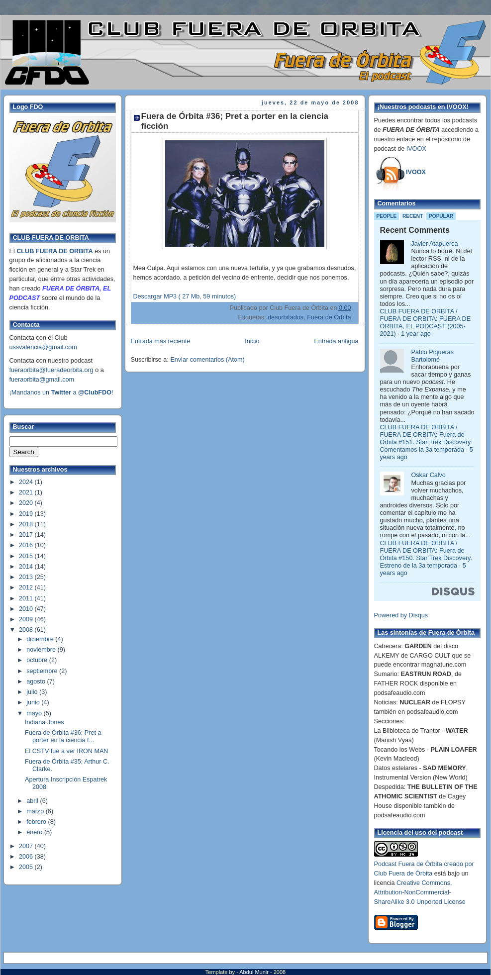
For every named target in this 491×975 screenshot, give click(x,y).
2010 (27, 608)
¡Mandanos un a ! (61, 392)
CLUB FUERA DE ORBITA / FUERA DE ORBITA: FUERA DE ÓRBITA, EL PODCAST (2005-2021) (425, 322)
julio (32, 691)
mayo (34, 713)
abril (33, 800)
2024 (27, 482)
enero (35, 832)
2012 (27, 587)
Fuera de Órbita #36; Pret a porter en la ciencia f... (63, 736)
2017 (27, 534)
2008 (27, 629)
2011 (27, 598)
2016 (27, 545)
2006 (27, 856)
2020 (27, 502)
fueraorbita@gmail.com (42, 379)
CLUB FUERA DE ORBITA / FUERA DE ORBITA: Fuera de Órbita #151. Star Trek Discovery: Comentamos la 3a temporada (426, 438)
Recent (412, 216)
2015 (27, 556)
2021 (27, 492)
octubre (37, 660)
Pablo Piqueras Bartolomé (432, 356)
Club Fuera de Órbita (403, 873)
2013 (27, 577)
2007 (27, 846)
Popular (441, 216)
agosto (36, 681)
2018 (27, 524)
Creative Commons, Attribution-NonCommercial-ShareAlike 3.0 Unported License (420, 892)
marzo (36, 811)
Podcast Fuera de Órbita (408, 864)
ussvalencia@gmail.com (43, 347)
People (387, 216)
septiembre (42, 671)
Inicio (252, 341)
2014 (27, 566)
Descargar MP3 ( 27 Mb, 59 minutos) (184, 296)
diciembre (40, 639)
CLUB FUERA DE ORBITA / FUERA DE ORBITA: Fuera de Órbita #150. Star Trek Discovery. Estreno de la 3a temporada (426, 554)
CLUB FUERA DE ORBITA (54, 251)
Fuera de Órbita (329, 317)
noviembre (41, 649)
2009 (27, 619)
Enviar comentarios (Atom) (207, 359)
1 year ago (416, 333)
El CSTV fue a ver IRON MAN (66, 751)
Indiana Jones (44, 722)
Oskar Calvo (428, 475)
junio (33, 702)
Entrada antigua (336, 341)
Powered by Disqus (401, 615)
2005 (27, 867)
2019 (27, 513)
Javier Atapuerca (434, 243)
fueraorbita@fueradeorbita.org (51, 370)
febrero (37, 821)
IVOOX (416, 148)
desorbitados (285, 317)
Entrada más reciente (161, 341)
